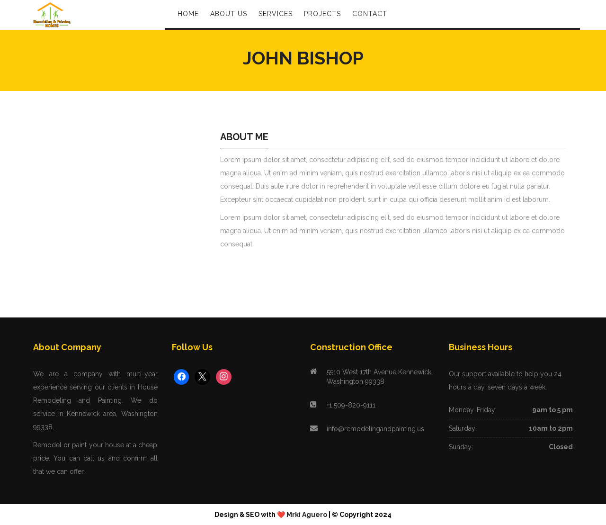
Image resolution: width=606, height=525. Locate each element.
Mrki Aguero (306, 514)
